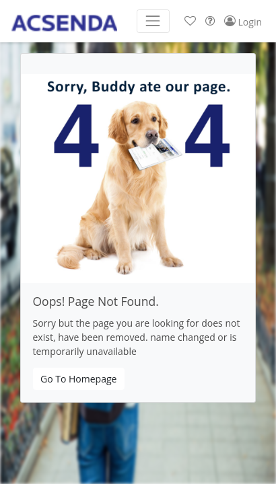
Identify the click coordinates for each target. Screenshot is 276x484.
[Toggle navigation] (153, 21)
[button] (190, 21)
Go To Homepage (78, 378)
